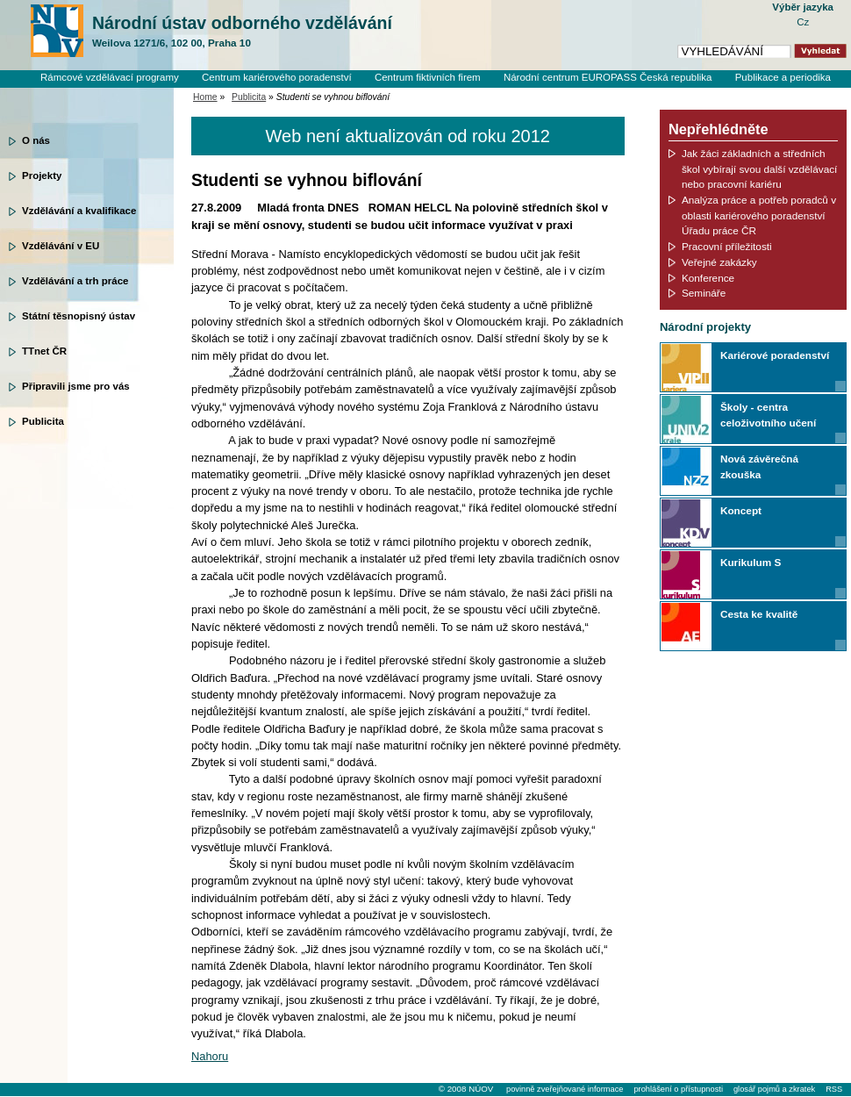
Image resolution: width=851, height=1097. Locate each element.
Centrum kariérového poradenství (277, 77)
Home (205, 97)
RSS (834, 1089)
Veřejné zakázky (719, 262)
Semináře (704, 292)
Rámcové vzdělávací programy (109, 77)
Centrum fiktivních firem (428, 77)
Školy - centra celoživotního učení (768, 414)
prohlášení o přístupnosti (677, 1089)
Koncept (741, 510)
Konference (708, 277)
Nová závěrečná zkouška (759, 466)
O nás (36, 140)
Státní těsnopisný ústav (78, 316)
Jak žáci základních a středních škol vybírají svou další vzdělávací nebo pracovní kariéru (759, 168)
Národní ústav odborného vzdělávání (242, 31)
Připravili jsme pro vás (76, 386)
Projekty (41, 175)
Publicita (43, 421)
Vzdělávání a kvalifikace (79, 210)
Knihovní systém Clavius (776, 92)
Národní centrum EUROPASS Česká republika (608, 77)
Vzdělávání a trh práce (75, 281)
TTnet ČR (44, 351)
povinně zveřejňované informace (564, 1089)
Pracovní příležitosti (727, 246)
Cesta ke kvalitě (758, 614)
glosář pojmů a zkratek (774, 1089)
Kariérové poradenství (774, 355)
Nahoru (209, 1056)
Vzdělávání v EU (60, 245)
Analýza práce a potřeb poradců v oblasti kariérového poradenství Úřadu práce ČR (759, 215)
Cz (803, 22)
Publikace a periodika (783, 77)
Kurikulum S (750, 562)
